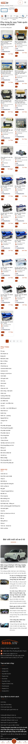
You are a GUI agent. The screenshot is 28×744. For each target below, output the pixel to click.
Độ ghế (3, 488)
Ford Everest (5, 686)
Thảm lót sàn (4, 440)
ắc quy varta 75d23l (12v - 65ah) (20, 241)
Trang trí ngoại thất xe (7, 491)
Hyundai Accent (6, 673)
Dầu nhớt (3, 450)
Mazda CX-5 (5, 688)
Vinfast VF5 (4, 671)
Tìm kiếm (17, 10)
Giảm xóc (3, 393)
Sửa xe (2, 523)
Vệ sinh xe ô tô (5, 501)
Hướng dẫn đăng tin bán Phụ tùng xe (11, 717)
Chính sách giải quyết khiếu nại (9, 709)
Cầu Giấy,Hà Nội (7, 188)
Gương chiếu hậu (5, 395)
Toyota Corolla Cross (7, 683)
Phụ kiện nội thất (5, 430)
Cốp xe (3, 478)
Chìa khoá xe (4, 366)
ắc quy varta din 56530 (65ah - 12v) (7, 214)
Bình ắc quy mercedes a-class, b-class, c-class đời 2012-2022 (21, 101)
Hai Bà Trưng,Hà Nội (8, 46)
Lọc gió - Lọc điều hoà (7, 403)
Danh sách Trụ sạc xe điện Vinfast (10, 725)
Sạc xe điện (4, 438)
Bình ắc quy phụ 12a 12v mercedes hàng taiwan (6, 101)
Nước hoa (3, 413)
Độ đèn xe (3, 493)
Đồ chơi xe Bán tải (6, 452)
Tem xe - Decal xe (6, 525)
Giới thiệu (3, 702)
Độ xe (2, 518)
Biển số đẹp (4, 457)
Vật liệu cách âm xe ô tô (7, 443)
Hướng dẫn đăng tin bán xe (8, 715)
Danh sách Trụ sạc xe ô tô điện (9, 722)
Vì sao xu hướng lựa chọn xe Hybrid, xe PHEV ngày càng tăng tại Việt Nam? (18, 577)
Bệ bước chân (4, 358)
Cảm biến (3, 376)
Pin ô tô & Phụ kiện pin (7, 462)
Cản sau (3, 381)
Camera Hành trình (6, 368)
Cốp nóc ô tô (4, 388)
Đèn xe (3, 386)
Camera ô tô (4, 371)
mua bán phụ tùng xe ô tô (10, 729)
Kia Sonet (4, 678)
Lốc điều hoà (4, 400)
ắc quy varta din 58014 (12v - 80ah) (7, 268)
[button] (14, 11)
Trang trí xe (4, 420)
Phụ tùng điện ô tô (6, 460)
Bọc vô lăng (4, 361)
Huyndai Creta (5, 681)
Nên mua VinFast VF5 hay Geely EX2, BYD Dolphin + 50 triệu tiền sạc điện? (13, 566)
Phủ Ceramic (4, 496)
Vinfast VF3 (4, 668)
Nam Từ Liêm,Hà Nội (22, 160)
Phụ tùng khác (5, 435)
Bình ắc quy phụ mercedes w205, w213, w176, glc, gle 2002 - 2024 (21, 72)
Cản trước (3, 383)
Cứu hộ (3, 511)
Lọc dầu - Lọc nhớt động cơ (8, 408)
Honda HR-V (5, 691)
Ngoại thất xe (4, 418)
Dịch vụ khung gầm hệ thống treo (10, 506)
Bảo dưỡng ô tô (5, 498)
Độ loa (2, 516)
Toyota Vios (4, 676)
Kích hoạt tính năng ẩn (7, 483)
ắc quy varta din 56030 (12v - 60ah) (7, 295)
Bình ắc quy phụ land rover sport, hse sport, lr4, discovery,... (21, 42)
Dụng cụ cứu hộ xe (6, 373)
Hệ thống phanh (5, 398)
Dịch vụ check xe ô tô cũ (8, 513)
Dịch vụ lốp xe (5, 486)
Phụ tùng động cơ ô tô (7, 445)
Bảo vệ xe (3, 363)
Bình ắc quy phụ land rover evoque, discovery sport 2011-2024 (6, 43)
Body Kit (3, 356)
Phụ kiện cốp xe (5, 433)
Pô (1, 423)
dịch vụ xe (7, 734)
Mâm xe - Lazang (6, 415)
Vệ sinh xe (3, 455)
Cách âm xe (4, 473)
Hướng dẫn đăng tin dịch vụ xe (9, 720)
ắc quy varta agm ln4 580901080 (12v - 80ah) (21, 268)
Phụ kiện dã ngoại (6, 425)
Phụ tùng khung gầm (7, 428)
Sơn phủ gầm (4, 508)
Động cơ (3, 447)
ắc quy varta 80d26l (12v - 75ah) (6, 241)
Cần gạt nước (4, 378)
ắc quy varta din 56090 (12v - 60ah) (7, 186)
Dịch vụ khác (4, 528)
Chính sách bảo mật (6, 707)
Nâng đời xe (4, 520)
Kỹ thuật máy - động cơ (7, 503)
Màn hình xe (4, 410)
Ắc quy (3, 351)
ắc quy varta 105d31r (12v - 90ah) (20, 186)
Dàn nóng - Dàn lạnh (6, 390)
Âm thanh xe (4, 353)
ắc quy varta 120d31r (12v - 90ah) (20, 214)
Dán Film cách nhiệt (6, 476)
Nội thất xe (4, 481)
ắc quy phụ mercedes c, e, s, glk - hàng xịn (20, 129)
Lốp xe (2, 405)
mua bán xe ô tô (16, 727)
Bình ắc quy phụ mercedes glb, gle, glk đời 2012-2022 (7, 130)
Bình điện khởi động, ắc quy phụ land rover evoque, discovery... (7, 72)
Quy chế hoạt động (6, 704)
